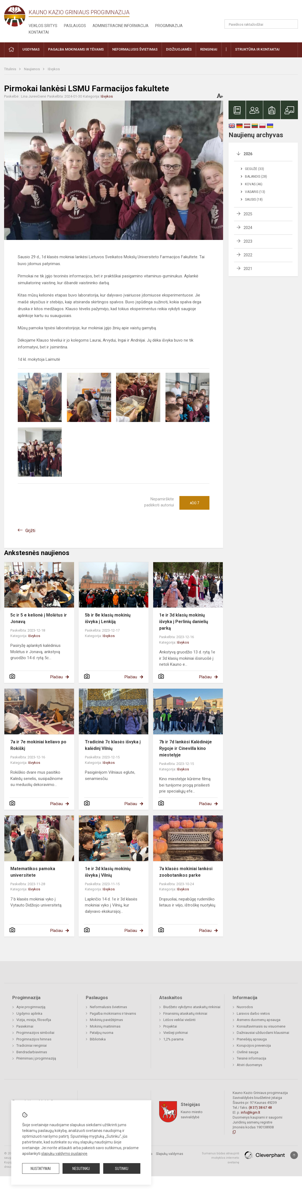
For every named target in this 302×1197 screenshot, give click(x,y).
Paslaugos (75, 26)
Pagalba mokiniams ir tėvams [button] (76, 49)
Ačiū (194, 503)
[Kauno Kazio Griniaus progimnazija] (16, 15)
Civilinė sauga (247, 1052)
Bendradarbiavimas (31, 1052)
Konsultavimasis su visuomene (261, 1026)
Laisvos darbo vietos (253, 1013)
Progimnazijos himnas (33, 1039)
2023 (248, 241)
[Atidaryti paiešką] (292, 24)
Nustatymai (41, 1168)
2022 (248, 255)
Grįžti (30, 530)
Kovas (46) (253, 184)
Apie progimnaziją (30, 1007)
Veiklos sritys (43, 26)
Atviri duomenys (249, 1065)
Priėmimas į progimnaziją (36, 1058)
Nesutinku (81, 1168)
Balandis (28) (256, 176)
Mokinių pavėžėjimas (106, 1020)
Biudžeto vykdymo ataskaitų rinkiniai (191, 1007)
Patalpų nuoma (101, 1033)
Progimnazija (169, 26)
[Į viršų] (294, 1155)
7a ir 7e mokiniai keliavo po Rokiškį (38, 745)
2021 (248, 268)
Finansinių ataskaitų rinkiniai (185, 1013)
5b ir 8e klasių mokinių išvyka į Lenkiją (108, 618)
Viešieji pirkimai (175, 1033)
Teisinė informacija (251, 1058)
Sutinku (121, 1168)
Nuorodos (245, 1007)
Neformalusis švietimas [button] (135, 49)
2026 (248, 154)
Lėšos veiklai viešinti (179, 1020)
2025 (248, 214)
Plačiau (56, 677)
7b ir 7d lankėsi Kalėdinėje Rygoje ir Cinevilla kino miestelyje (185, 748)
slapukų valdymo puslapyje (64, 1153)
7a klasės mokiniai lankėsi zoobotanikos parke (185, 872)
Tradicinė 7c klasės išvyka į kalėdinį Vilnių (113, 745)
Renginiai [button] (208, 49)
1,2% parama (173, 1039)
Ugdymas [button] (31, 49)
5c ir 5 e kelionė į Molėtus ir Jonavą (38, 618)
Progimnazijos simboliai (35, 1033)
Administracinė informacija (121, 26)
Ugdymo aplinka (29, 1013)
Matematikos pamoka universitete (32, 872)
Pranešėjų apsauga (252, 1039)
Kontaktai (39, 32)
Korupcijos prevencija (254, 1045)
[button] (260, 11)
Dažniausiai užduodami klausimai (263, 1033)
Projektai (170, 1026)
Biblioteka (98, 1039)
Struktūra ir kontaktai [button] (257, 49)
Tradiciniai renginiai (31, 1045)
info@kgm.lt (250, 1112)
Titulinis (10, 69)
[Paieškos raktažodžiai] (261, 24)
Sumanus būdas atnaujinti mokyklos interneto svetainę (220, 1158)
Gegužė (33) (254, 169)
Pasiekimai (24, 1026)
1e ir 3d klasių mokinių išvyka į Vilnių (108, 872)
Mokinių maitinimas (105, 1026)
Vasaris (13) (255, 192)
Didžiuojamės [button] (179, 49)
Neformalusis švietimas (108, 1007)
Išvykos (54, 69)
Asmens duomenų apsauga (258, 1020)
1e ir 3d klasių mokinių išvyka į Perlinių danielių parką (183, 621)
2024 (248, 227)
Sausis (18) (254, 199)
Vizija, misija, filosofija (33, 1020)
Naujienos (32, 69)
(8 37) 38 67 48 (260, 1107)
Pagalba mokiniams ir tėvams (113, 1013)
